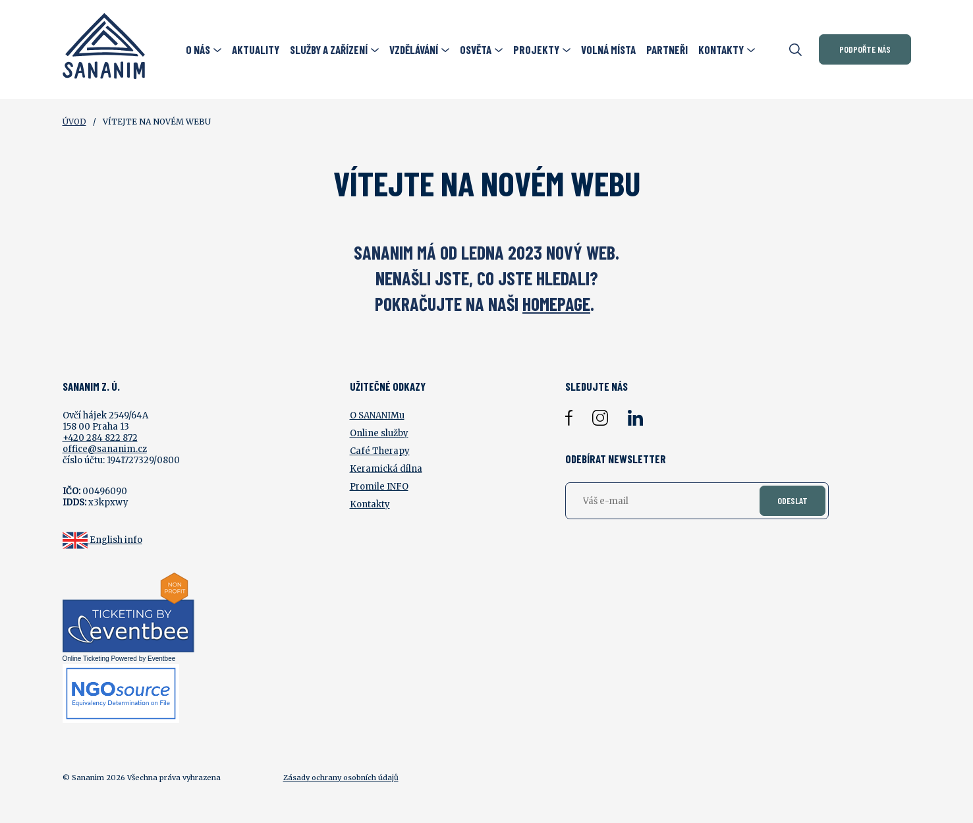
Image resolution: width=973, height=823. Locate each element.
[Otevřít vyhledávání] (795, 49)
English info (116, 540)
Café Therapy (380, 451)
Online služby (379, 433)
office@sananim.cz (105, 449)
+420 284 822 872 (100, 437)
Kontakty (370, 504)
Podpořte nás (865, 49)
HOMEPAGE (556, 304)
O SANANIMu (377, 415)
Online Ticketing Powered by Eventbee (119, 658)
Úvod (74, 122)
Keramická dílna (386, 468)
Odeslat (792, 500)
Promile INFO (379, 486)
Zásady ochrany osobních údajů (341, 777)
